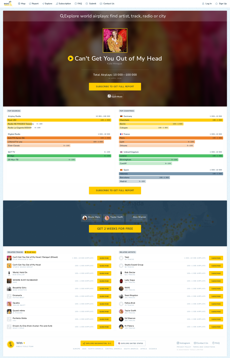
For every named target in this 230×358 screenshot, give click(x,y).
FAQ (78, 3)
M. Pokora (17, 313)
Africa (143, 349)
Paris (122, 138)
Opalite (16, 303)
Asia (84, 349)
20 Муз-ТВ (13, 159)
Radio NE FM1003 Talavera (21, 124)
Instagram (183, 343)
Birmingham (125, 159)
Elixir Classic (14, 145)
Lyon (122, 141)
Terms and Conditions (204, 347)
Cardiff (123, 163)
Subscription (63, 3)
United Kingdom (131, 152)
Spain (126, 170)
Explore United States (130, 343)
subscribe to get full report (115, 86)
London (123, 155)
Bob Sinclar (19, 275)
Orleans (123, 145)
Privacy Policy (184, 347)
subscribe (104, 258)
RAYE (15, 282)
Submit (91, 3)
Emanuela (17, 295)
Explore (47, 3)
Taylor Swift (19, 305)
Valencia (124, 173)
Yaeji (31, 259)
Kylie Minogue (114, 63)
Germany (128, 116)
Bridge (11, 155)
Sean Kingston (20, 290)
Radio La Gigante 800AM (20, 127)
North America (95, 349)
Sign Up (221, 3)
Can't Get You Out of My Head (27, 265)
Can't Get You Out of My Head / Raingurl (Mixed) (35, 257)
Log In (207, 3)
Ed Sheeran (130, 318)
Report (34, 3)
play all (30, 252)
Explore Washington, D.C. (97, 343)
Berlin (123, 124)
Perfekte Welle (20, 318)
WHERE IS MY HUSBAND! (25, 280)
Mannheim (124, 120)
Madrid (123, 181)
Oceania (153, 349)
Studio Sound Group (23, 267)
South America (131, 349)
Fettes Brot (18, 298)
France (127, 134)
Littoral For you (15, 141)
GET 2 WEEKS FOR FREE (115, 229)
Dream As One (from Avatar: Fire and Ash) (32, 326)
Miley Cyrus (18, 328)
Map (21, 3)
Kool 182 (12, 120)
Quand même (19, 311)
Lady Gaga (130, 280)
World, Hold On (20, 272)
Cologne (124, 127)
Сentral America (113, 349)
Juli (14, 320)
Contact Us (107, 3)
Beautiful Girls (19, 288)
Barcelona (124, 177)
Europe (76, 349)
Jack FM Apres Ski (16, 138)
